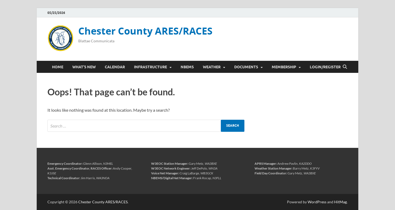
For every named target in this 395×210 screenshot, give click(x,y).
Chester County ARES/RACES (145, 31)
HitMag (340, 202)
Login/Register (325, 67)
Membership (284, 67)
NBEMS (187, 67)
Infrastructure (150, 67)
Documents (246, 67)
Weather (212, 67)
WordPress (317, 202)
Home (57, 67)
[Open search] (345, 67)
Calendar (115, 67)
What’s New (84, 67)
